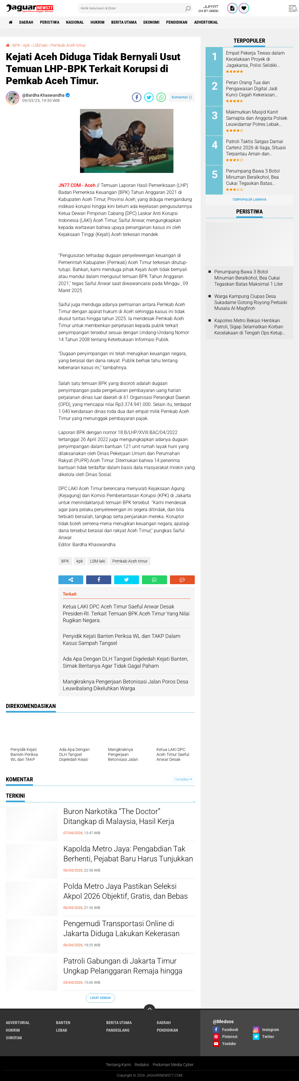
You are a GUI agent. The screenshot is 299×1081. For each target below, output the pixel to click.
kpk (80, 561)
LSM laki (97, 561)
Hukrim (98, 22)
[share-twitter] (149, 97)
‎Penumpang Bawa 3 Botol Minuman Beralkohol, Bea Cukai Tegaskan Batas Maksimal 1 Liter (253, 177)
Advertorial (206, 22)
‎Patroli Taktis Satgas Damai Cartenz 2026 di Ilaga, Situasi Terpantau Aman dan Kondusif (256, 148)
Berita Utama (124, 22)
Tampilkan (183, 779)
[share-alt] (70, 579)
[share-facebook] (136, 97)
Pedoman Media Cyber (173, 1064)
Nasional (75, 22)
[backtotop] (149, 1010)
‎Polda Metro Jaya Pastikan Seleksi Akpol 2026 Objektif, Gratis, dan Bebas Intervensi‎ (125, 896)
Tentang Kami (118, 1064)
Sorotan (14, 1037)
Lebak (61, 1030)
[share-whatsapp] (161, 97)
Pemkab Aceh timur (130, 561)
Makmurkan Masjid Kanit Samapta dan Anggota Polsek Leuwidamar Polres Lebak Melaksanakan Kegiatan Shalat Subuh (256, 118)
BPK (65, 561)
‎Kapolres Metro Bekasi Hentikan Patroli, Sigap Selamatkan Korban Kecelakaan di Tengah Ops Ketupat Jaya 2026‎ (250, 327)
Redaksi (142, 1064)
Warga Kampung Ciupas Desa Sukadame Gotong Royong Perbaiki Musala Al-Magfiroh (250, 302)
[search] (135, 8)
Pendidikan (176, 22)
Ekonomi (151, 22)
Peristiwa (49, 22)
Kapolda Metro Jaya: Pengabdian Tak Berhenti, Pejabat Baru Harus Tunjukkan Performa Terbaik (128, 858)
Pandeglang (117, 1030)
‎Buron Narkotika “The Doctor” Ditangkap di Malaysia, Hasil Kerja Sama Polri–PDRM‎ (118, 821)
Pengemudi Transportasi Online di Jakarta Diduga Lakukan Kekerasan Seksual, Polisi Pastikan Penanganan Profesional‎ (123, 933)
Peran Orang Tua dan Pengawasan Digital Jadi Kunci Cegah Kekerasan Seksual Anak (251, 89)
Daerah (26, 22)
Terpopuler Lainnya (249, 200)
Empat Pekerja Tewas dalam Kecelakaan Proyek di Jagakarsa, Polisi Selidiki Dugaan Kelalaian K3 (255, 59)
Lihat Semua (100, 998)
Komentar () (182, 97)
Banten (63, 1022)
